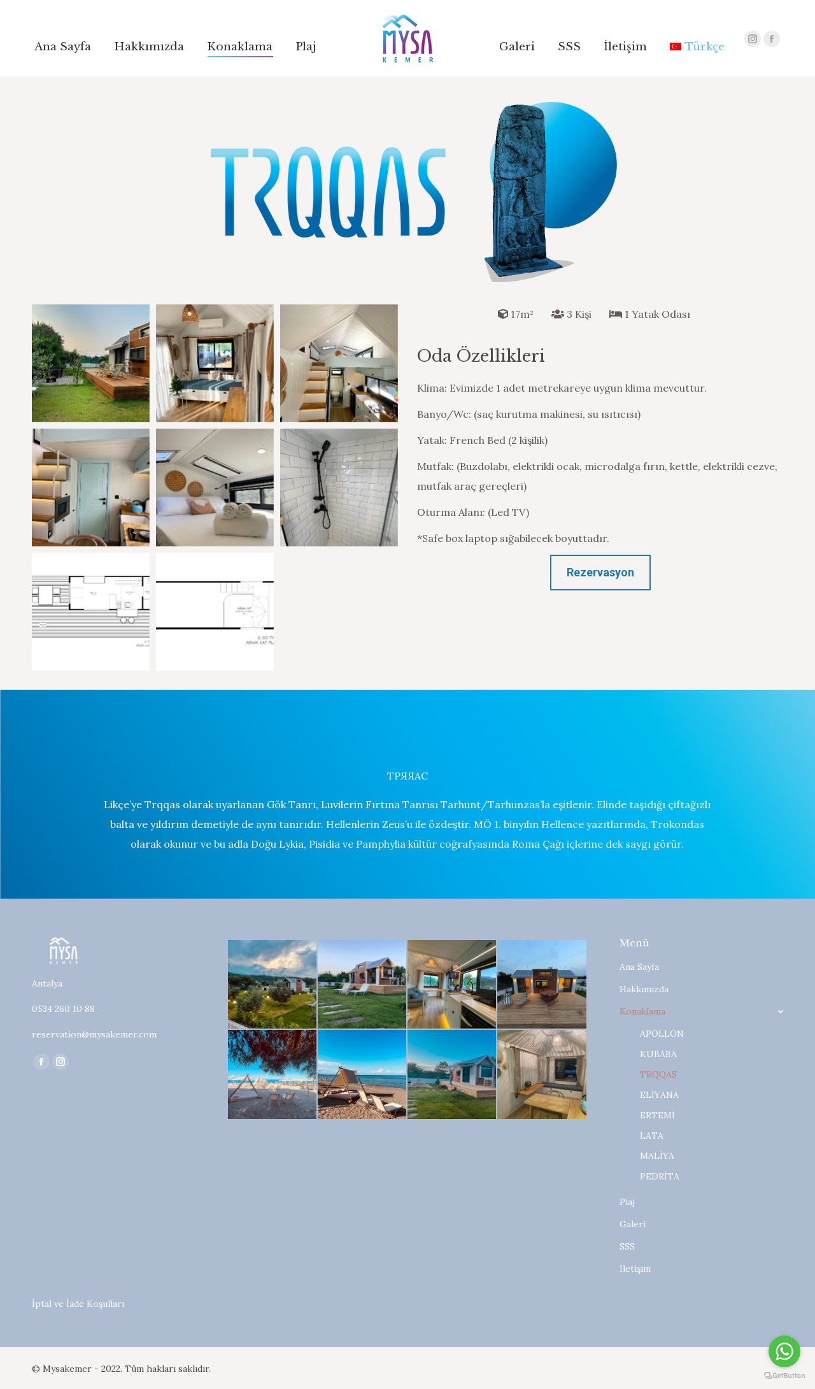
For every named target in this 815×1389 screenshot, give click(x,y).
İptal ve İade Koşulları (78, 1303)
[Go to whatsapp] (784, 1351)
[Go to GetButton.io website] (784, 1376)
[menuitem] (63, 47)
